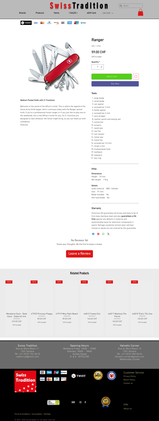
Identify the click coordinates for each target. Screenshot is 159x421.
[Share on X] (108, 234)
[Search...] (130, 6)
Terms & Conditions (22, 414)
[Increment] (101, 66)
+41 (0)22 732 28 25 (29, 354)
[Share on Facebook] (93, 234)
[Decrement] (93, 66)
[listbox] (108, 13)
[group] (79, 307)
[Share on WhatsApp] (103, 234)
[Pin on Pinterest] (98, 234)
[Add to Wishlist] (136, 77)
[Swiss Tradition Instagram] (80, 402)
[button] (108, 13)
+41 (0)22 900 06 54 (131, 354)
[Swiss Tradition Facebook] (85, 402)
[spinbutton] (97, 66)
